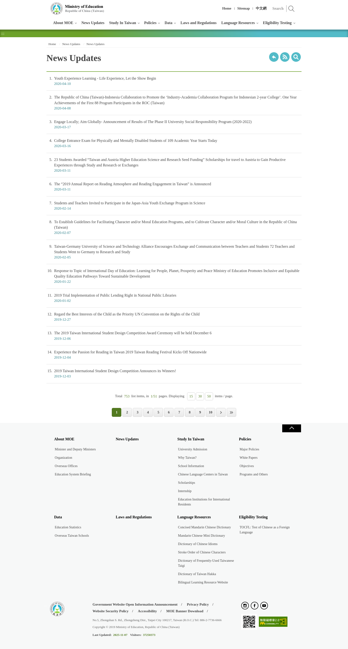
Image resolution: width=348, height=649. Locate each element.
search (296, 57)
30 (200, 396)
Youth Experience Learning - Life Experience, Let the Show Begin (174, 81)
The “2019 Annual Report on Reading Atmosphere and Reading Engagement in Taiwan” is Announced (174, 186)
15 (191, 396)
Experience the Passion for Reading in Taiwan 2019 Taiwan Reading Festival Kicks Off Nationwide (174, 354)
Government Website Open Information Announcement (134, 604)
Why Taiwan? (187, 457)
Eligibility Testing (277, 23)
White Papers (248, 457)
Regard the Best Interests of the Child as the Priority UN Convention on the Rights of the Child (174, 316)
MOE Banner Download (184, 611)
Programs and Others (254, 474)
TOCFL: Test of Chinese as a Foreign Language (265, 529)
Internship (185, 491)
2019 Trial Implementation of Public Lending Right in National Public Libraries (174, 298)
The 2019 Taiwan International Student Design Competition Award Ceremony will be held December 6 (174, 335)
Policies (150, 23)
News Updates (92, 23)
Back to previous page (274, 57)
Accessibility (147, 611)
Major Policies (249, 449)
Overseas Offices (66, 466)
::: (45, 6)
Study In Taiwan (122, 23)
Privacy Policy (198, 604)
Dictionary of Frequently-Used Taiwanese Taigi (206, 563)
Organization (63, 457)
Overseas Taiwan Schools (72, 535)
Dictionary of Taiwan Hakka (197, 574)
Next (221, 412)
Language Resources (238, 23)
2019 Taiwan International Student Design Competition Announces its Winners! (174, 373)
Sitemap (243, 8)
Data (168, 23)
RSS (285, 57)
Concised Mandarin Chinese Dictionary (204, 527)
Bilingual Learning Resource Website (203, 582)
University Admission (192, 449)
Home (226, 8)
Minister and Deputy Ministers (75, 449)
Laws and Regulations (198, 23)
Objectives (247, 466)
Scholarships (186, 482)
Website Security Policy (110, 611)
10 (210, 412)
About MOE (63, 23)
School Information (191, 466)
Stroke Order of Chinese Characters (202, 552)
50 (209, 396)
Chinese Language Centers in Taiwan (203, 474)
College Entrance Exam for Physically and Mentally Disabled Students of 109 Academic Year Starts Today (174, 143)
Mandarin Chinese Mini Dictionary (201, 535)
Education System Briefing (73, 474)
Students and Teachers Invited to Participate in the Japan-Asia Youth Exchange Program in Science (174, 205)
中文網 (261, 8)
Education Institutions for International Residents (204, 502)
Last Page (231, 412)
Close (291, 428)
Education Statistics (68, 527)
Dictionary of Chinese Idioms (198, 544)
